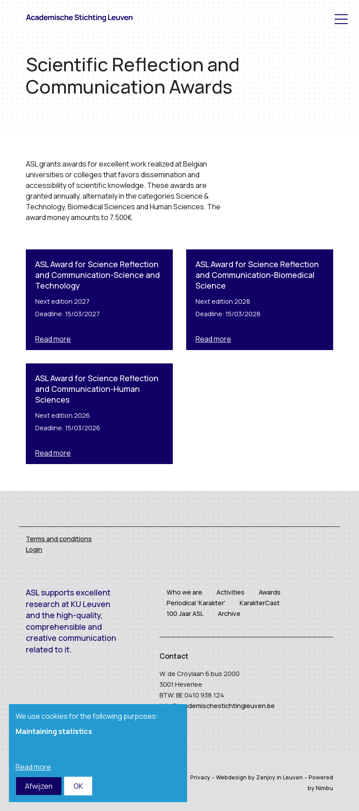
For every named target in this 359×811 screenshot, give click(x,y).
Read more (53, 339)
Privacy (200, 777)
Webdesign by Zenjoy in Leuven (259, 777)
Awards (270, 592)
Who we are (184, 592)
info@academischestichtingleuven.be (217, 705)
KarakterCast (260, 603)
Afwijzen (39, 786)
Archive (229, 613)
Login (34, 549)
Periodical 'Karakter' (196, 603)
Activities (230, 592)
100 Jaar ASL (185, 613)
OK (78, 786)
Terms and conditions (59, 538)
